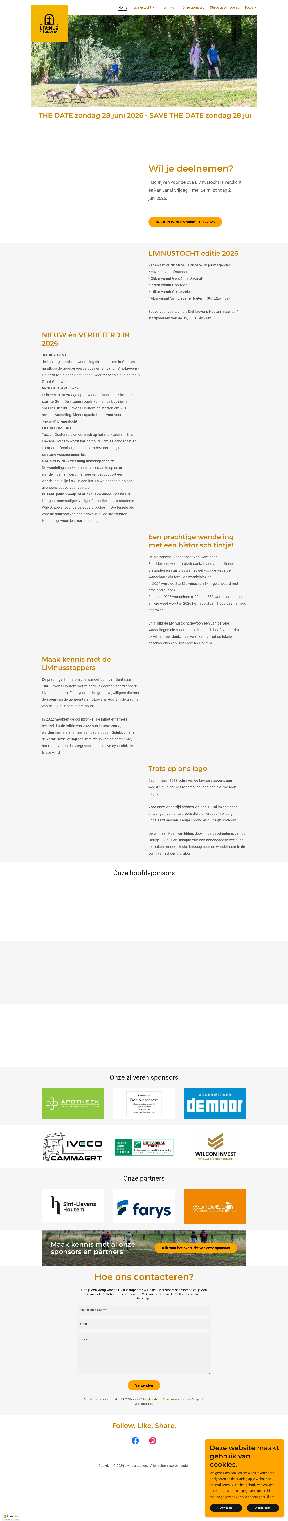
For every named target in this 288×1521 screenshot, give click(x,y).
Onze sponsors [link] (193, 7)
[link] (49, 6)
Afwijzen (229, 1508)
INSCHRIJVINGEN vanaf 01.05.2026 (185, 222)
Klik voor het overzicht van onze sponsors (196, 1248)
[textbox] (143, 1310)
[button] (144, 7)
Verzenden (144, 1385)
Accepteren (264, 1508)
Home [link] (122, 7)
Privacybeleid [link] (148, 1399)
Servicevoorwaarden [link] (174, 1399)
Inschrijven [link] (169, 7)
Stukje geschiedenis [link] (224, 7)
